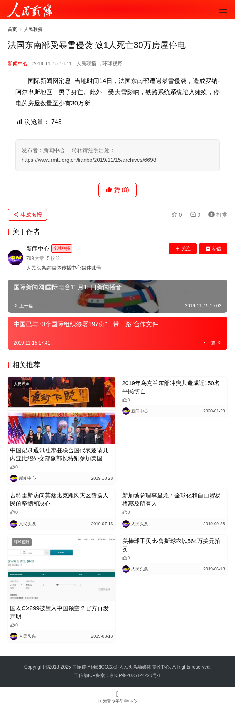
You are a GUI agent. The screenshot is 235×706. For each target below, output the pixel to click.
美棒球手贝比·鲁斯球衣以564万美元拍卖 (171, 545)
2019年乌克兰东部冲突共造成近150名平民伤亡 (171, 387)
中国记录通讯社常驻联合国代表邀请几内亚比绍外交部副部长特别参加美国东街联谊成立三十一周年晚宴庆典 (59, 454)
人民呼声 (21, 384)
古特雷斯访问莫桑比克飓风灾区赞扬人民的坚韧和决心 (59, 499)
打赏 (216, 215)
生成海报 (27, 214)
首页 (12, 29)
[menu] (223, 10)
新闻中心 (18, 63)
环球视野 (112, 63)
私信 (213, 248)
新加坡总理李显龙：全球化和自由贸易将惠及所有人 (171, 499)
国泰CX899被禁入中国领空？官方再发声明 (59, 612)
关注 (183, 248)
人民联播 (86, 63)
